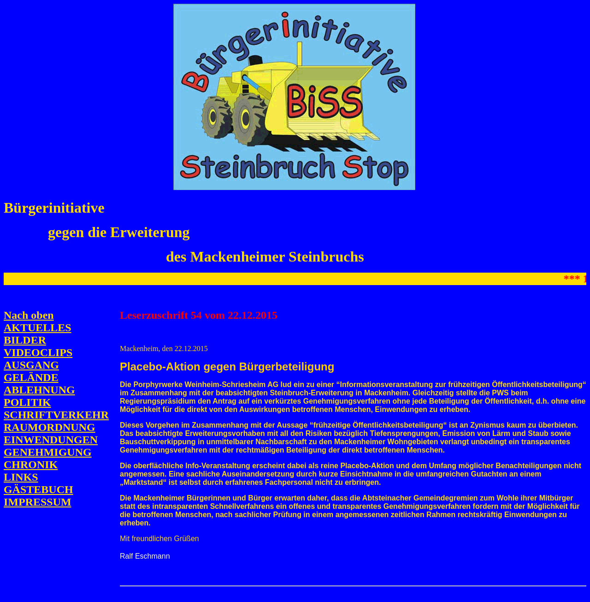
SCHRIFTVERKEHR (56, 415)
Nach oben (29, 315)
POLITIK (27, 402)
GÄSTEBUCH (38, 489)
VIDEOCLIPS (38, 352)
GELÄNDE (31, 377)
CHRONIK (31, 465)
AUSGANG (31, 365)
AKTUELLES (37, 328)
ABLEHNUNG (39, 390)
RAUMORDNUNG (49, 427)
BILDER (25, 340)
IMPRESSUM (37, 502)
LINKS (21, 477)
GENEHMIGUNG (48, 452)
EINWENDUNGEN (51, 440)
